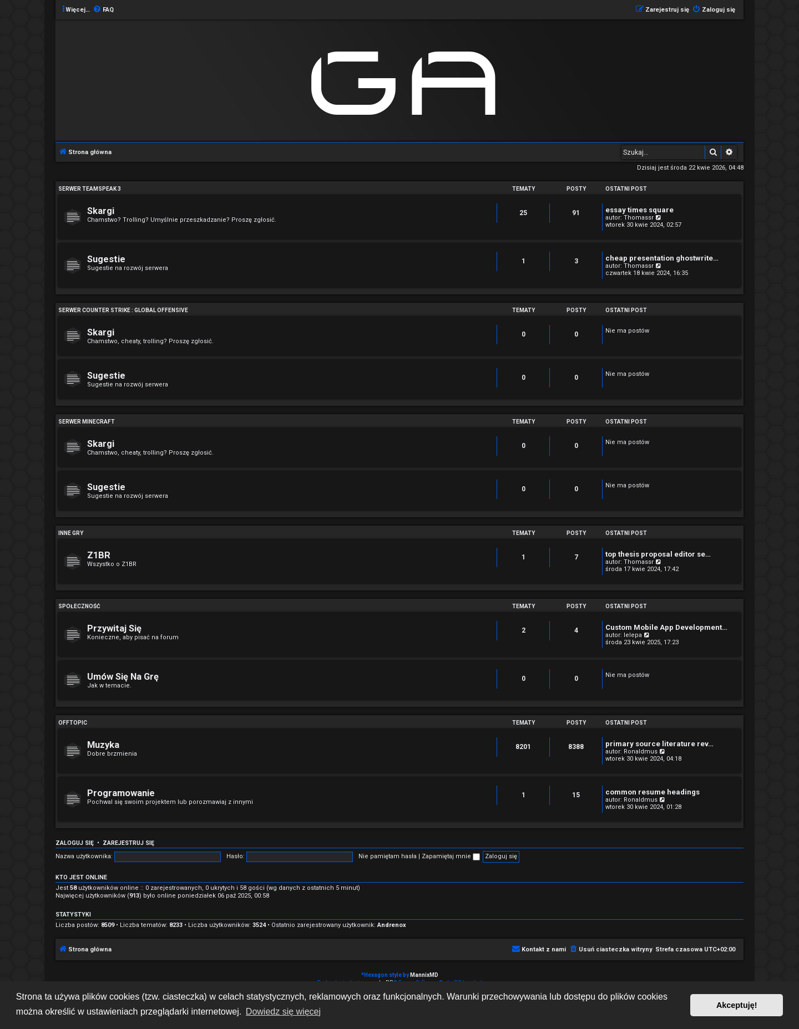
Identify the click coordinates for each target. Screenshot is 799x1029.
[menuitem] (103, 10)
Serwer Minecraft (86, 422)
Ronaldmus (641, 751)
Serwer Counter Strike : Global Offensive (123, 310)
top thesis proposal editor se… (658, 554)
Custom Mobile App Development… (666, 627)
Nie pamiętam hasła (387, 856)
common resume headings (652, 792)
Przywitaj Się (114, 628)
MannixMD (424, 975)
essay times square (639, 210)
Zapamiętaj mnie (451, 856)
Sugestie (106, 259)
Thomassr (639, 217)
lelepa (633, 635)
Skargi (100, 211)
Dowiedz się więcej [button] (283, 1011)
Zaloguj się (74, 843)
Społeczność (79, 606)
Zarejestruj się (128, 843)
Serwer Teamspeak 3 (89, 189)
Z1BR (98, 555)
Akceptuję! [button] (736, 1005)
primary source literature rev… (659, 744)
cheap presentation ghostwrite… (662, 258)
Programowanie (121, 793)
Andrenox (391, 925)
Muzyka (103, 745)
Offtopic (72, 723)
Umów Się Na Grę (123, 676)
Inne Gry (70, 533)
